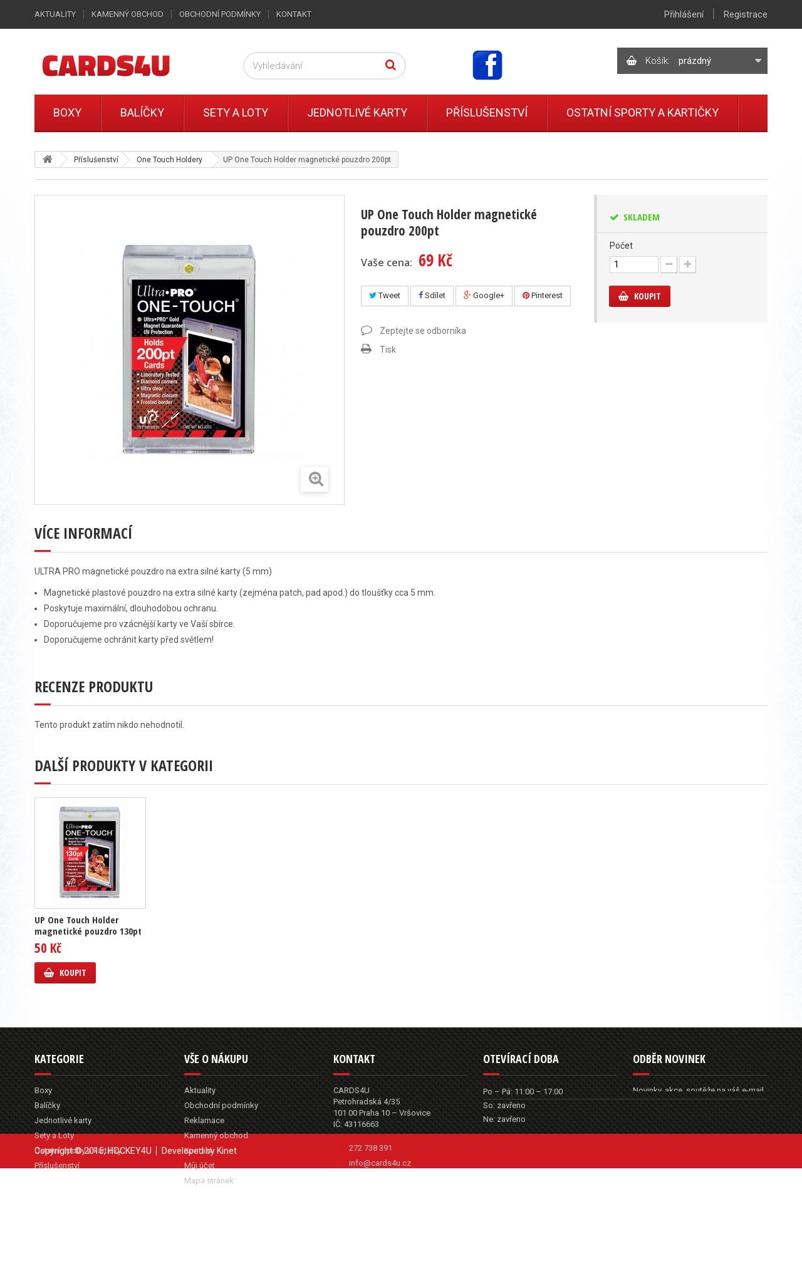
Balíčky (142, 112)
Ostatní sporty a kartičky (642, 112)
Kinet (227, 1238)
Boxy (67, 112)
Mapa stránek (209, 1180)
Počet (621, 246)
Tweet (384, 295)
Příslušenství (487, 112)
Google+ (484, 295)
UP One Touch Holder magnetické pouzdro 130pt (88, 925)
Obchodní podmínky (220, 14)
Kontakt (293, 14)
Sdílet (432, 295)
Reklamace (204, 1120)
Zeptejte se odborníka (423, 331)
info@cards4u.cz (380, 1163)
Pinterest (543, 295)
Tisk (388, 350)
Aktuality (55, 14)
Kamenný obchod (127, 14)
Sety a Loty (235, 112)
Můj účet (199, 1165)
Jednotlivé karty (357, 112)
